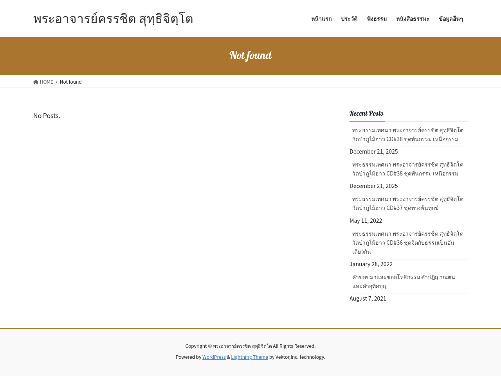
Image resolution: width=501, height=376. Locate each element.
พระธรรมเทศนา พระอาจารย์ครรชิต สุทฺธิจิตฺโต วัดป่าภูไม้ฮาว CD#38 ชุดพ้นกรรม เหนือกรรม (407, 134)
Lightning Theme (249, 356)
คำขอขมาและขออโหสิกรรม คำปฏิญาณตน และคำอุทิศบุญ (403, 281)
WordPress (214, 356)
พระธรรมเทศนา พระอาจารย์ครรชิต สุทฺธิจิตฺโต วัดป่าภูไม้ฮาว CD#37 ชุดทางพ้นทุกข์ (407, 203)
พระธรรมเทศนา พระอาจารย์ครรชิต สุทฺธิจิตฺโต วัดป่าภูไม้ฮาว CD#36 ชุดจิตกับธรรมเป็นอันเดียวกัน (407, 242)
